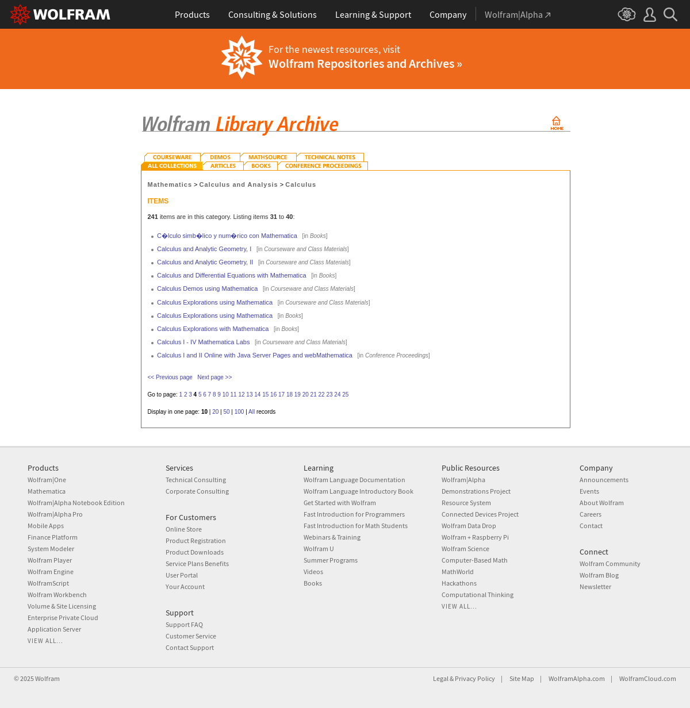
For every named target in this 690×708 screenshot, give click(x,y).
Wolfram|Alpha (463, 479)
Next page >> (214, 377)
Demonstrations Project (476, 491)
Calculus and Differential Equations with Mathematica (231, 275)
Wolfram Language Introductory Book (358, 491)
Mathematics (170, 184)
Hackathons (459, 583)
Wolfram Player (50, 560)
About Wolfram (602, 502)
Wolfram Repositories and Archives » (365, 63)
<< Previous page (170, 377)
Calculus (300, 184)
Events (589, 491)
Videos (313, 571)
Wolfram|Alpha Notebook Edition (76, 502)
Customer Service (191, 636)
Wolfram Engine (51, 571)
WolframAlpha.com (577, 678)
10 (226, 394)
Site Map (521, 678)
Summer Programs (331, 560)
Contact (591, 525)
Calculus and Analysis (239, 184)
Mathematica (47, 491)
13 (249, 394)
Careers (590, 514)
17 (281, 394)
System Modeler (51, 548)
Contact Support (190, 647)
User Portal (182, 575)
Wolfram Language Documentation (354, 479)
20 (305, 394)
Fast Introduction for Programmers (354, 514)
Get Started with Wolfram (340, 502)
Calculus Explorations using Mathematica (215, 302)
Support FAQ (184, 624)
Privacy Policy (475, 678)
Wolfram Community (610, 563)
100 (239, 412)
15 (265, 394)
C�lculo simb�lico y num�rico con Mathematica (227, 235)
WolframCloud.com (647, 678)
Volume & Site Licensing (62, 606)
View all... (45, 641)
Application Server (54, 629)
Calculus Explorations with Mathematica (213, 328)
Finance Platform (53, 537)
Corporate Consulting (197, 491)
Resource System (466, 502)
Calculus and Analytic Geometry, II (205, 262)
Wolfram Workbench (57, 594)
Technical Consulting (196, 479)
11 (234, 394)
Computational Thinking (477, 594)
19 (297, 394)
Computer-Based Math (475, 560)
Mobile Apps (46, 525)
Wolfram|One (47, 479)
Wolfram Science (465, 548)
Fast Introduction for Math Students (356, 525)
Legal (440, 678)
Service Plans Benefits (197, 563)
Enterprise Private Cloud (63, 617)
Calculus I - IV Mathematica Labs (203, 341)
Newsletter (595, 586)
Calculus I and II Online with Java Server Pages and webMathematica (254, 355)
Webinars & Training (332, 537)
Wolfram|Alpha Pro (55, 514)
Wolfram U (319, 548)
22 (322, 394)
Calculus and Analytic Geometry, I (204, 248)
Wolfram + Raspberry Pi (475, 537)
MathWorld (458, 571)
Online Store (184, 529)
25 (345, 394)
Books (313, 583)
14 (257, 394)
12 (241, 394)
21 (313, 394)
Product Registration (196, 540)
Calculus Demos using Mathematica (207, 288)
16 (273, 394)
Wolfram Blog (599, 575)
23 (329, 394)
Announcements (604, 479)
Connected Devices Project (480, 514)
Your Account (185, 586)
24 (337, 394)
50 (226, 412)
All (251, 412)
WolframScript (48, 583)
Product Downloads (195, 552)
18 (289, 394)
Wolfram (47, 678)
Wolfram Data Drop (469, 525)
